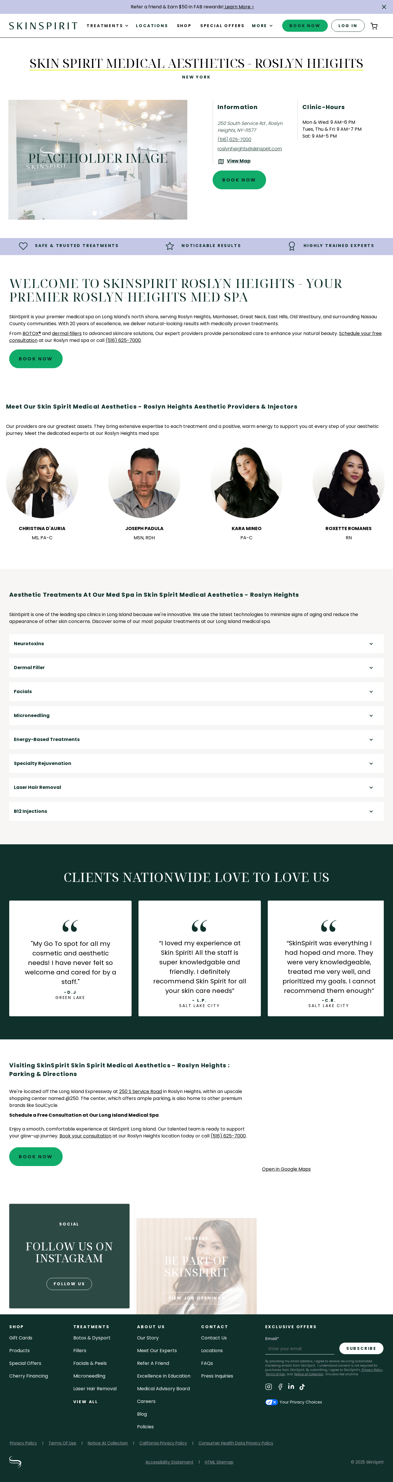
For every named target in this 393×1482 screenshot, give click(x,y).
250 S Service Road (140, 1091)
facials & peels (90, 1363)
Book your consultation (85, 1136)
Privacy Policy (371, 1370)
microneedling (89, 1376)
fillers (79, 1350)
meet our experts (157, 1350)
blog (142, 1414)
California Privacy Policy (163, 1443)
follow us (69, 1306)
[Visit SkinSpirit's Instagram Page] (268, 1387)
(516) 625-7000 (234, 139)
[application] (323, 1113)
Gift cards (20, 1338)
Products (19, 1350)
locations (212, 1350)
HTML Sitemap (219, 1462)
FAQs (207, 1363)
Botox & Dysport (92, 1338)
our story (148, 1338)
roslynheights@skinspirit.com (250, 148)
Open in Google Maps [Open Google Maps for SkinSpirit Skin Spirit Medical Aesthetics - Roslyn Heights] (286, 1169)
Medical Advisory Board (163, 1388)
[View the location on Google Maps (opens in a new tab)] (234, 161)
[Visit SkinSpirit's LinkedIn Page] (291, 1387)
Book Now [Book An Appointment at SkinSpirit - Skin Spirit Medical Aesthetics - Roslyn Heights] (239, 180)
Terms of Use (275, 1374)
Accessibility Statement (169, 1462)
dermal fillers (67, 333)
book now (304, 26)
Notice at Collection (308, 1374)
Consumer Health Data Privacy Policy (236, 1443)
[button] (384, 6)
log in (348, 26)
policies (145, 1426)
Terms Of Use (62, 1443)
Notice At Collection (108, 1443)
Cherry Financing (28, 1376)
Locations (152, 26)
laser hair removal (95, 1388)
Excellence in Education (163, 1376)
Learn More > (239, 6)
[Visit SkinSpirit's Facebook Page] (280, 1387)
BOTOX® (32, 333)
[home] (43, 25)
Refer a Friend (153, 1363)
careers (146, 1401)
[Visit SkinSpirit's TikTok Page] (302, 1387)
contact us (214, 1338)
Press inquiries (217, 1376)
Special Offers (25, 1363)
